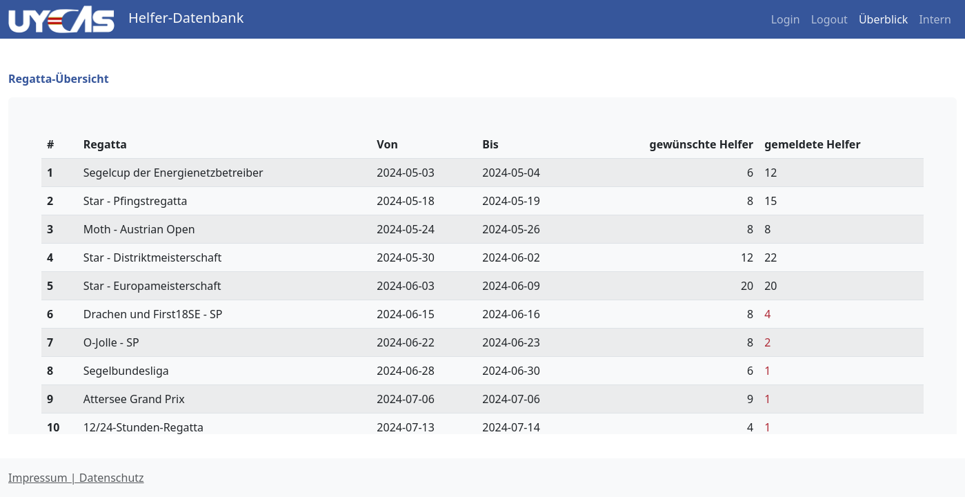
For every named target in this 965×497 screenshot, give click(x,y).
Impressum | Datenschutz (76, 477)
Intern (935, 19)
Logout (829, 19)
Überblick (883, 19)
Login (785, 19)
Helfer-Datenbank (185, 17)
